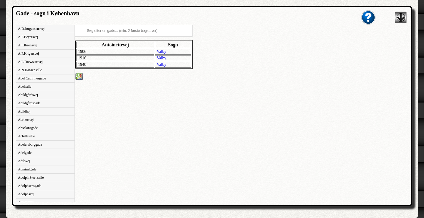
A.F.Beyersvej (28, 37)
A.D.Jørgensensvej (31, 29)
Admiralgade (27, 169)
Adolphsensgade (29, 186)
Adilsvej (24, 161)
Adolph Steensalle (31, 177)
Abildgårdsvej (28, 95)
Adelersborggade (30, 144)
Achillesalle (26, 136)
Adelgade (25, 153)
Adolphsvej (26, 194)
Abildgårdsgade (29, 103)
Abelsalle (24, 86)
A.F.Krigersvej (28, 53)
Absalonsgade (28, 128)
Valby (161, 51)
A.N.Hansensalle (30, 70)
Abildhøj (24, 111)
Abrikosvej (26, 120)
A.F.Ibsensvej (27, 45)
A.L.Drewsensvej (30, 62)
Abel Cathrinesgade (32, 78)
